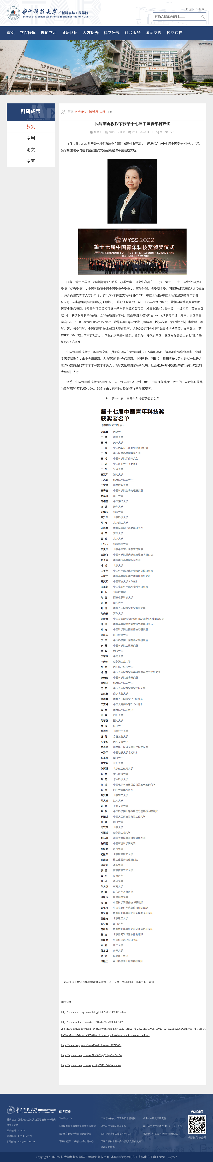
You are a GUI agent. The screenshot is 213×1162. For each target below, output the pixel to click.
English (190, 9)
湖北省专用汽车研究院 (154, 1118)
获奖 (30, 126)
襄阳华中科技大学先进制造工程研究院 (162, 1126)
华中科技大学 (66, 1118)
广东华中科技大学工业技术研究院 (118, 1118)
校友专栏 (175, 32)
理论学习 (49, 32)
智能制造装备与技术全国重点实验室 (77, 1126)
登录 (202, 9)
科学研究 (112, 32)
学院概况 (28, 32)
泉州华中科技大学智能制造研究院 (160, 1134)
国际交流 (154, 32)
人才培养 (91, 32)
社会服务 (133, 32)
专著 (30, 161)
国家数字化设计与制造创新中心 (75, 1134)
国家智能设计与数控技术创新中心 (76, 1141)
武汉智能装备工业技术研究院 (116, 1134)
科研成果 (93, 111)
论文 (30, 149)
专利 (30, 138)
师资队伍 (70, 32)
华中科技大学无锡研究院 (113, 1126)
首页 (11, 32)
